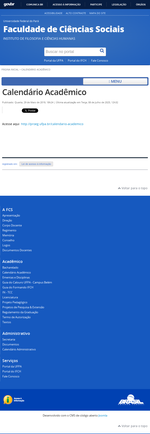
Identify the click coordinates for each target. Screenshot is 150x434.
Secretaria (8, 339)
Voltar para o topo (132, 188)
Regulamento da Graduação (20, 312)
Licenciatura (10, 297)
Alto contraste (76, 13)
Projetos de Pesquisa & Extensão (23, 307)
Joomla (102, 415)
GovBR (9, 4)
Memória (8, 235)
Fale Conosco (99, 60)
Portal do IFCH (77, 60)
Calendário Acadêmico (44, 91)
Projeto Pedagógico (14, 302)
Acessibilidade (53, 13)
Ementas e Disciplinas (16, 277)
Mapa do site (97, 13)
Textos (6, 322)
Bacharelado (10, 267)
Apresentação (11, 215)
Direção (7, 220)
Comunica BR (34, 4)
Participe (96, 4)
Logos (6, 245)
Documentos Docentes (17, 250)
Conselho (8, 240)
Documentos (10, 344)
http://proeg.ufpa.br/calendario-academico (52, 124)
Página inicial (10, 69)
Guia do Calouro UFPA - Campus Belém (27, 282)
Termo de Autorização (16, 317)
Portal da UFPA (53, 60)
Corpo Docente (12, 225)
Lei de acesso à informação (36, 164)
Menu (115, 81)
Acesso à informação (67, 4)
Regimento (9, 230)
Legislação (119, 4)
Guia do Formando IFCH (17, 287)
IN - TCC (7, 292)
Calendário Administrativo (19, 349)
